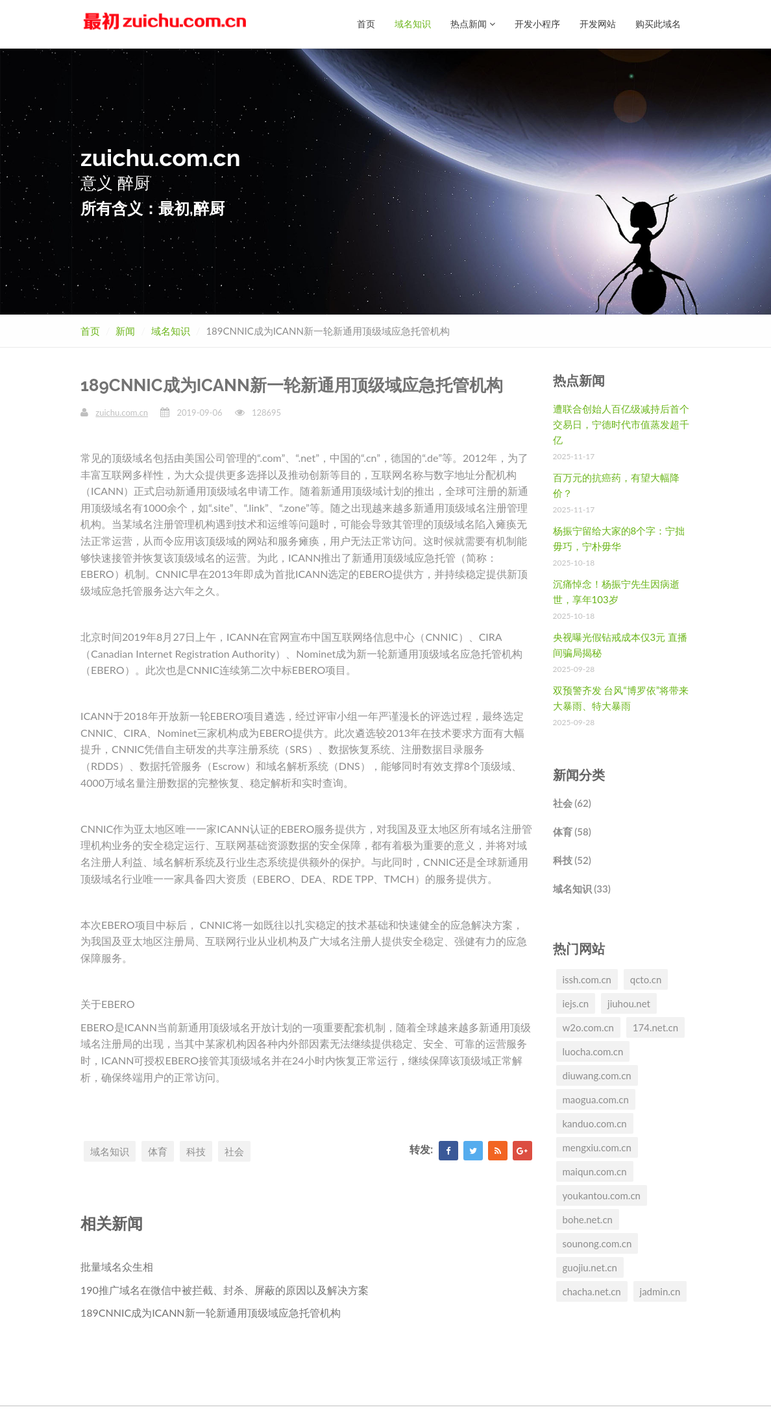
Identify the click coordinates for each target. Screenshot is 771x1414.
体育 (157, 1151)
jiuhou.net (628, 1003)
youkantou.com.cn (602, 1195)
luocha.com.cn (593, 1051)
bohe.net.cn (588, 1219)
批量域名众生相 (116, 1266)
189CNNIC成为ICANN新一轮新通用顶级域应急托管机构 (210, 1312)
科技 (196, 1151)
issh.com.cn (587, 979)
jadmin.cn (660, 1291)
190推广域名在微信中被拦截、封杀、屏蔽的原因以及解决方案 (224, 1290)
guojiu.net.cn (590, 1267)
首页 (366, 24)
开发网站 (598, 24)
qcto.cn (645, 979)
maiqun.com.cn (595, 1171)
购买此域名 (658, 24)
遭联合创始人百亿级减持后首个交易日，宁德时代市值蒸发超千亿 (621, 424)
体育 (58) (572, 831)
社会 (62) (572, 803)
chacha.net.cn (592, 1291)
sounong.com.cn (597, 1243)
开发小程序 (537, 24)
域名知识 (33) (582, 888)
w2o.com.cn (588, 1027)
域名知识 (413, 24)
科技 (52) (572, 860)
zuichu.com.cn (121, 412)
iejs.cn (576, 1003)
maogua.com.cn (596, 1099)
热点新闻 (472, 24)
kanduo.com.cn (595, 1123)
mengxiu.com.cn (597, 1147)
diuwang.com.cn (597, 1075)
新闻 (125, 331)
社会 (234, 1151)
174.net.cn (655, 1027)
